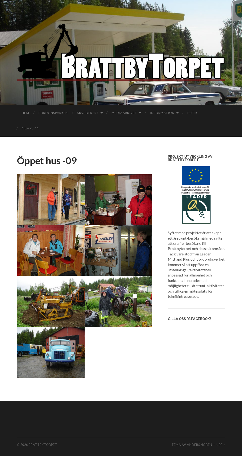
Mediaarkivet (124, 113)
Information (162, 113)
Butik (192, 113)
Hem (25, 113)
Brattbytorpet (43, 445)
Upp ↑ (220, 445)
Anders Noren (199, 445)
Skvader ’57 (88, 113)
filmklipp (30, 129)
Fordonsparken (53, 113)
